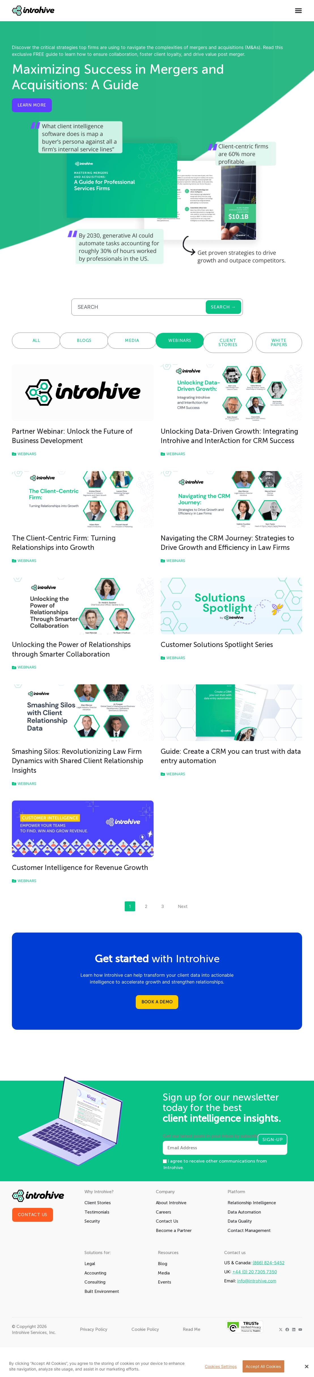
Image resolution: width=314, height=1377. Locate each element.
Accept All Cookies (263, 1366)
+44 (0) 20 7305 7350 (254, 1272)
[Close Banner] (306, 1366)
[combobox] (138, 307)
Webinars (27, 454)
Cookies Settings (221, 1366)
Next (182, 906)
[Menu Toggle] (298, 10)
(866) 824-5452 (269, 1263)
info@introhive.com (256, 1281)
